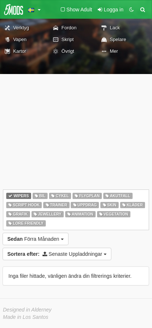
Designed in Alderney (27, 310)
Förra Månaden (35, 239)
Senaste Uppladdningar (57, 254)
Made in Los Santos (25, 317)
